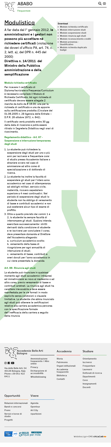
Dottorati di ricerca (92, 373)
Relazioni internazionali (16, 403)
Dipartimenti (89, 376)
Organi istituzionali (66, 366)
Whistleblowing (38, 377)
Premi (7, 410)
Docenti (87, 387)
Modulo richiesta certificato (74, 27)
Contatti (61, 379)
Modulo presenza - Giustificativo (69, 43)
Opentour (35, 406)
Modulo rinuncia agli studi (73, 36)
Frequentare (24, 10)
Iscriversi (87, 362)
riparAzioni (36, 414)
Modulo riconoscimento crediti (75, 39)
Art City (34, 410)
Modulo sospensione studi (73, 33)
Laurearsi (87, 369)
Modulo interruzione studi (73, 30)
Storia (60, 358)
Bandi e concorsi (12, 406)
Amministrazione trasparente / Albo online (40, 361)
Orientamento (90, 358)
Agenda (34, 403)
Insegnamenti (89, 384)
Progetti (8, 420)
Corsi (85, 380)
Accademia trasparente (63, 370)
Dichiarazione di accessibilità (39, 372)
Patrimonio (62, 362)
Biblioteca (62, 375)
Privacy (34, 367)
